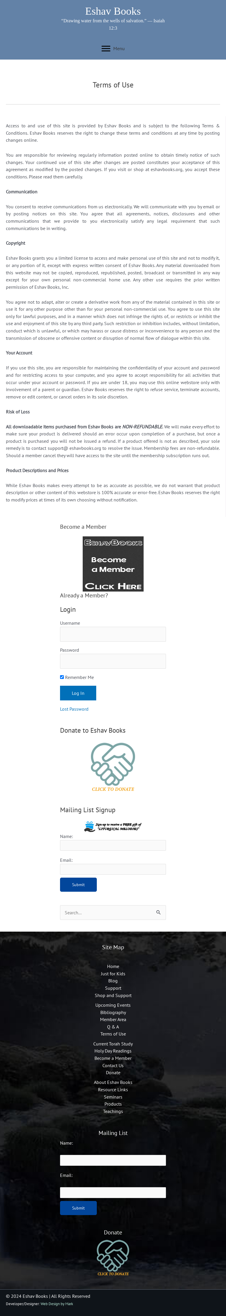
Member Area (113, 1019)
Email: (66, 1175)
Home (113, 966)
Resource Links (113, 1089)
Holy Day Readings (113, 1051)
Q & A (113, 1026)
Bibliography (113, 1012)
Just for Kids (113, 973)
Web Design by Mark (57, 1303)
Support (113, 988)
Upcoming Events (113, 1005)
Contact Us (113, 1065)
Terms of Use (113, 1033)
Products (113, 1104)
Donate (113, 1072)
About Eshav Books (113, 1082)
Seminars (113, 1097)
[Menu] (113, 49)
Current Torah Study (113, 1043)
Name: (66, 1143)
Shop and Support (113, 995)
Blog (113, 980)
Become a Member (113, 1058)
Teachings (113, 1111)
